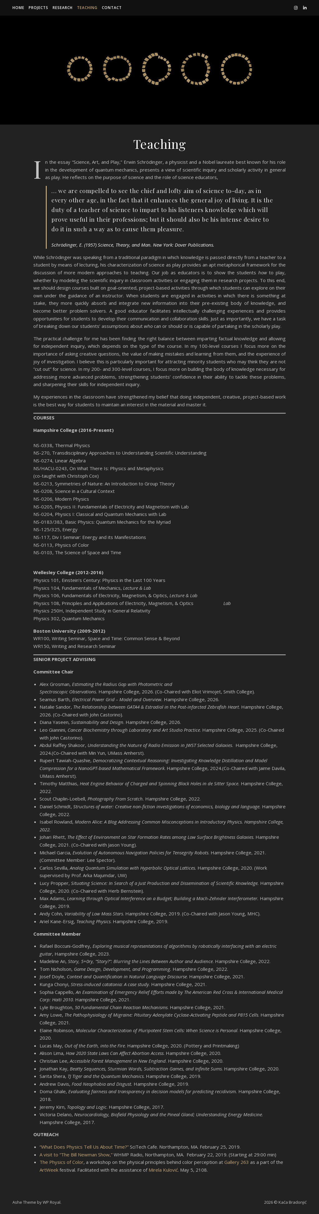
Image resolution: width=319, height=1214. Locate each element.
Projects (38, 7)
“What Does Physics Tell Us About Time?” (84, 1147)
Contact (112, 7)
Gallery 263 (236, 1162)
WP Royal (51, 1202)
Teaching (87, 7)
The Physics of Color (61, 1162)
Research (63, 7)
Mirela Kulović (163, 1170)
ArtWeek (49, 1170)
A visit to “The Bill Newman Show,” (76, 1154)
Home (18, 7)
